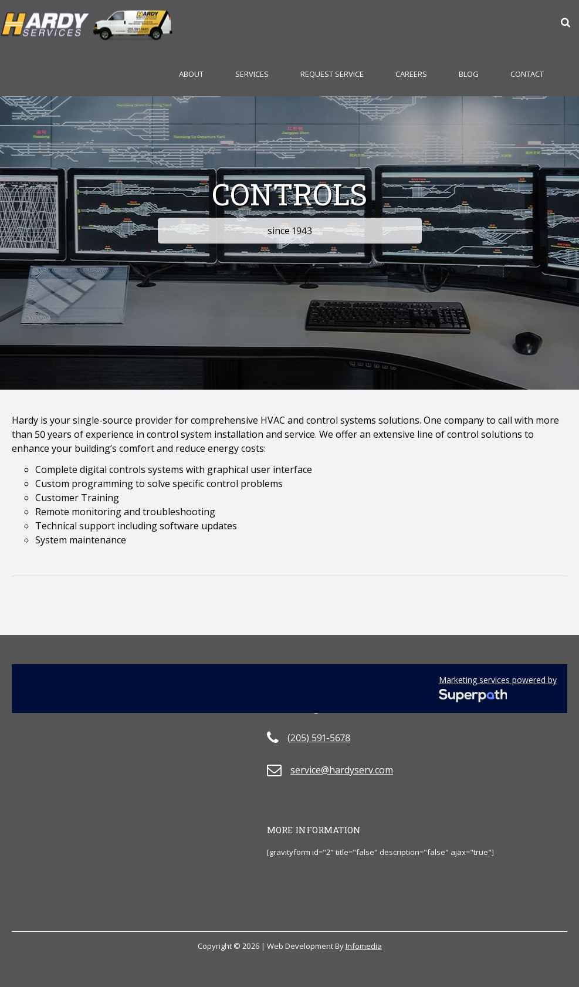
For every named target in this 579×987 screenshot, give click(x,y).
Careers (411, 74)
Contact (527, 74)
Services (252, 74)
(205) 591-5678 (318, 737)
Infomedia (364, 946)
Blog (469, 74)
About (191, 74)
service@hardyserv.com (341, 769)
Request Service (332, 74)
